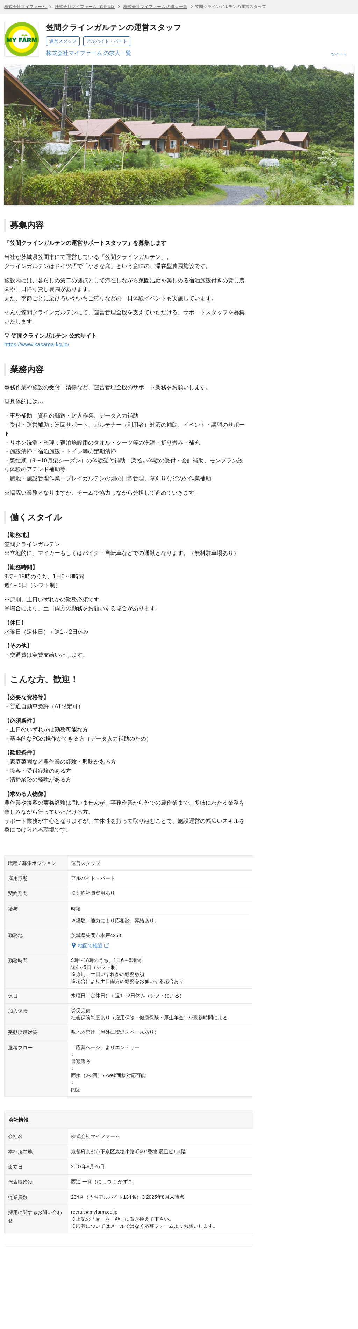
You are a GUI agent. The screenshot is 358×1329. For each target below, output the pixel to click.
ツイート (339, 54)
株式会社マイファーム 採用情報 (85, 6)
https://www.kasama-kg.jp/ (36, 344)
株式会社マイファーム (25, 6)
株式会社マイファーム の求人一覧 (155, 6)
